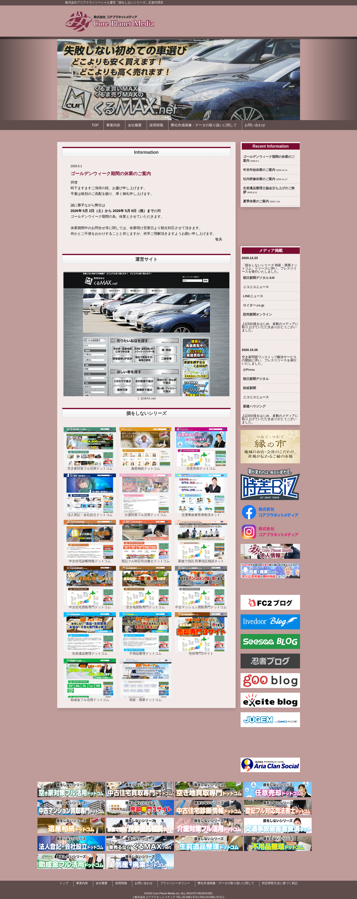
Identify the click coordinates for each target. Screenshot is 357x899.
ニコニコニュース (256, 287)
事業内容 (113, 125)
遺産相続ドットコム (145, 466)
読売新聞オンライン (257, 314)
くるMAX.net (146, 396)
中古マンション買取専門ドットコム (201, 605)
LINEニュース (253, 296)
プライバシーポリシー (175, 883)
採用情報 (156, 125)
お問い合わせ (255, 125)
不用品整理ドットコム (145, 651)
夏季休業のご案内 (256, 201)
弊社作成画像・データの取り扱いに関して (204, 125)
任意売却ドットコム (201, 466)
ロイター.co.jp (253, 305)
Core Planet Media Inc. (166, 893)
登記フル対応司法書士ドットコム (145, 559)
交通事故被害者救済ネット (201, 513)
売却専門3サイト (201, 651)
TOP (95, 125)
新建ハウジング (254, 406)
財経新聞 (249, 388)
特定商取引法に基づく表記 (280, 883)
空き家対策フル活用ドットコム (90, 466)
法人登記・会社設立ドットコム (90, 513)
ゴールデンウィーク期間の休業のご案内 (111, 173)
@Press (249, 369)
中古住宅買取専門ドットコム (90, 605)
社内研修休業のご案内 (259, 179)
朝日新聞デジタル (256, 379)
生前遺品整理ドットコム (90, 651)
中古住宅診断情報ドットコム (90, 559)
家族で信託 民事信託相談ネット (201, 559)
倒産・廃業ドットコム (145, 698)
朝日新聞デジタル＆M (259, 278)
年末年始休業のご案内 (259, 170)
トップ (63, 883)
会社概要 (135, 125)
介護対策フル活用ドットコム (145, 513)
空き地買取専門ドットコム (145, 605)
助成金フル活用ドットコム (90, 698)
